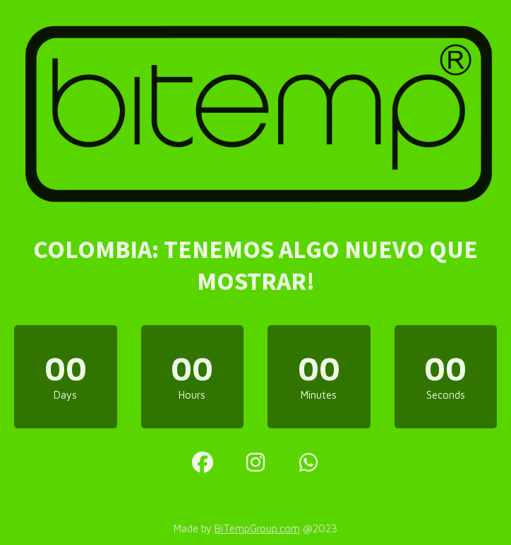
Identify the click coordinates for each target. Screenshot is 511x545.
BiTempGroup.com (257, 528)
